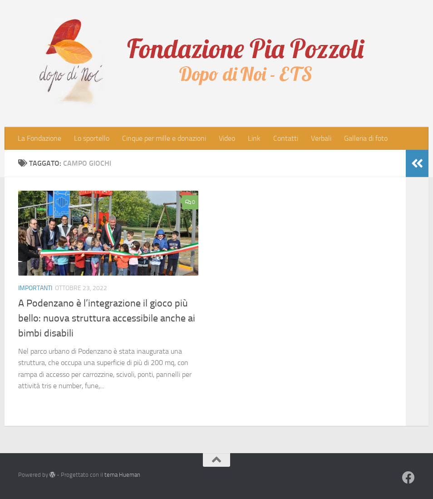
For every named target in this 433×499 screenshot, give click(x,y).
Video (227, 138)
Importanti (35, 288)
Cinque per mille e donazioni (164, 138)
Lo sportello (91, 138)
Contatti (285, 138)
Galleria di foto (366, 138)
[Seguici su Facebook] (408, 477)
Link (254, 138)
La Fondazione (39, 138)
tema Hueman (122, 474)
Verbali (321, 138)
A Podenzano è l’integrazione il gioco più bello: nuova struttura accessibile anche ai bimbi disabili (106, 318)
